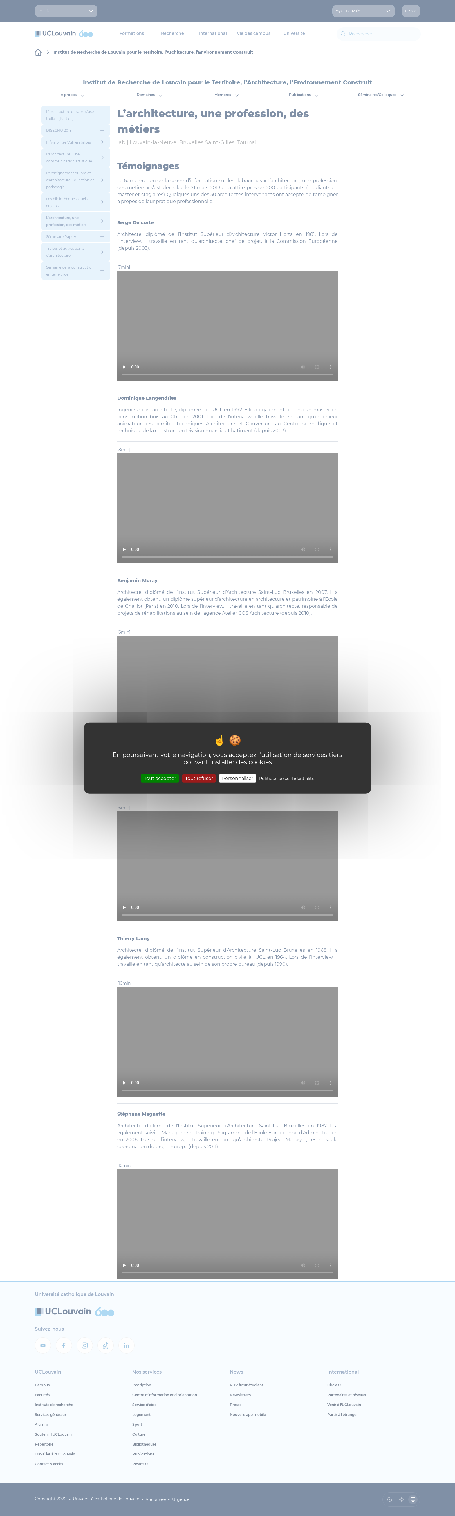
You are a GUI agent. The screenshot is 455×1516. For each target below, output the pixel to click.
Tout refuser (199, 778)
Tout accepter (160, 778)
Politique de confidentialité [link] (286, 778)
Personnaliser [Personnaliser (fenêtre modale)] (237, 778)
